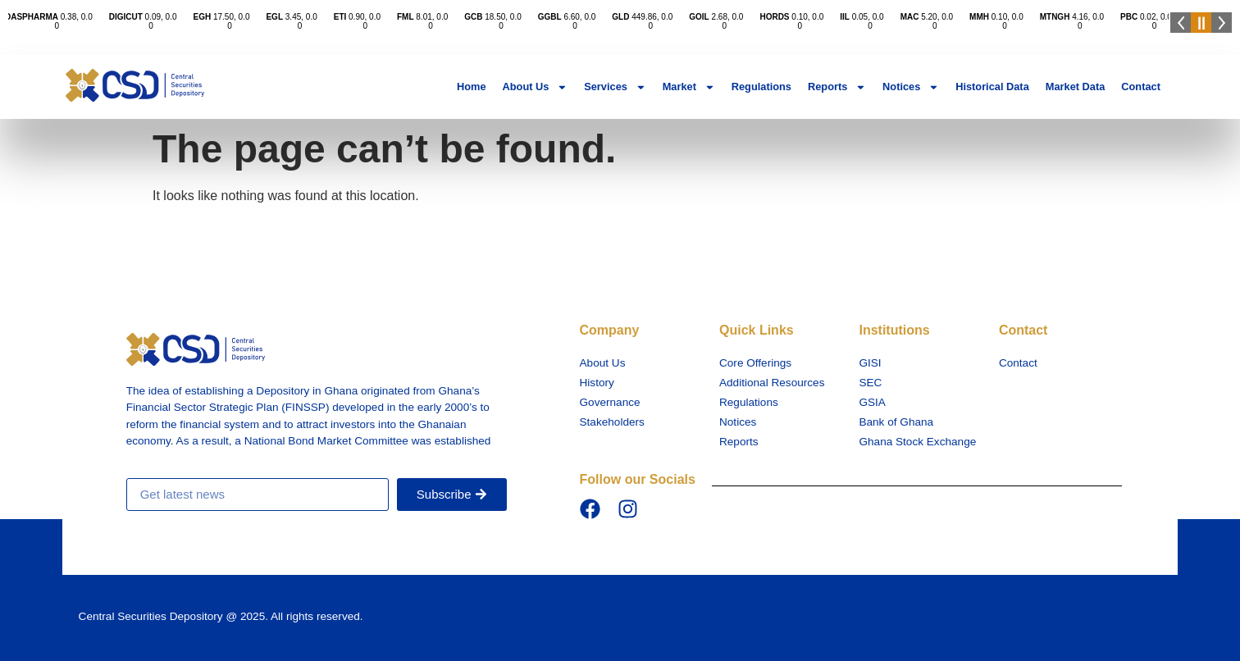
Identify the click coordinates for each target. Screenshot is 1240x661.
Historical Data (992, 86)
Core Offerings (755, 363)
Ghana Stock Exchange (917, 441)
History (597, 382)
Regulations (761, 86)
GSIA (872, 402)
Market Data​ (1076, 86)
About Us (535, 87)
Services (614, 87)
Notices (910, 87)
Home (471, 86)
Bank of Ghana (896, 422)
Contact (1140, 86)
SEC (870, 382)
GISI (870, 363)
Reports (837, 87)
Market (689, 87)
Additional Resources (771, 382)
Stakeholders (612, 422)
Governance (610, 402)
